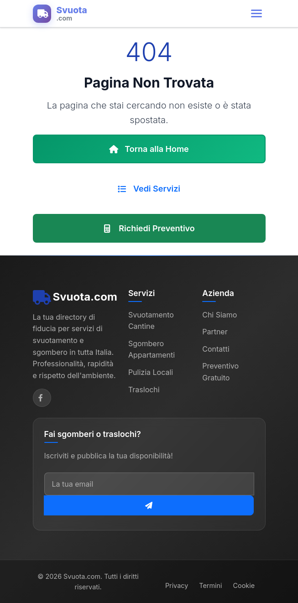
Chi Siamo (219, 314)
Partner (215, 331)
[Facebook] (42, 398)
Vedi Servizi (149, 188)
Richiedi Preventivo (149, 228)
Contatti (215, 348)
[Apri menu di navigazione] (256, 13)
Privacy (176, 585)
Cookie (244, 585)
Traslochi (144, 389)
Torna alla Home (149, 149)
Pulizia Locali (150, 372)
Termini (210, 585)
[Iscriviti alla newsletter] (149, 505)
